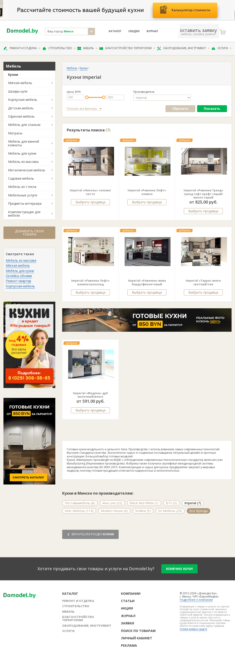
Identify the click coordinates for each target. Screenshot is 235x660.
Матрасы (15, 133)
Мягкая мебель (20, 83)
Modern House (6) (114, 511)
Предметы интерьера (25, 203)
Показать (212, 108)
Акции (127, 608)
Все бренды (198, 511)
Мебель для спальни (24, 124)
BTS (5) (171, 503)
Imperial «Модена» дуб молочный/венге (90, 395)
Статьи (127, 601)
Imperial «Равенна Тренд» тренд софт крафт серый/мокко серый (203, 193)
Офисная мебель (21, 116)
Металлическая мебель (26, 170)
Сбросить (180, 108)
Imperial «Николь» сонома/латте (90, 192)
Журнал (152, 31)
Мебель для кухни (22, 153)
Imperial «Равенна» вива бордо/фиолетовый (147, 282)
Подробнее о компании (196, 600)
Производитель (144, 92)
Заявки (127, 623)
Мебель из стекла (22, 186)
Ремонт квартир (18, 281)
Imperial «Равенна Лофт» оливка (147, 192)
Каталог (115, 31)
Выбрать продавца (90, 202)
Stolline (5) (143, 511)
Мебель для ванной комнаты (23, 143)
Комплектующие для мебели (24, 214)
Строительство (59, 48)
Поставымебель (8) (80, 503)
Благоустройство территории (127, 48)
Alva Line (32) (112, 503)
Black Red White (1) (144, 503)
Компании (130, 593)
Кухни (13, 74)
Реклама (129, 645)
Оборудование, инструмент (183, 48)
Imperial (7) (192, 503)
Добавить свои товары (29, 232)
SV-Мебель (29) (170, 511)
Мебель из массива (23, 161)
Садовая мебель (21, 178)
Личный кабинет (136, 638)
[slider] (87, 97)
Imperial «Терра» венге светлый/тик (203, 282)
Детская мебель (21, 108)
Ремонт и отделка (22, 48)
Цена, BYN (74, 92)
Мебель (87, 48)
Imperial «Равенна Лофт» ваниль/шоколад (90, 282)
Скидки (134, 31)
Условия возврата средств (193, 629)
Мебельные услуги (22, 195)
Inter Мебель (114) (79, 511)
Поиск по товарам (138, 630)
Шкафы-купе (18, 91)
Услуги (221, 48)
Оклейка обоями (19, 276)
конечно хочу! (179, 569)
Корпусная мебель (22, 99)
